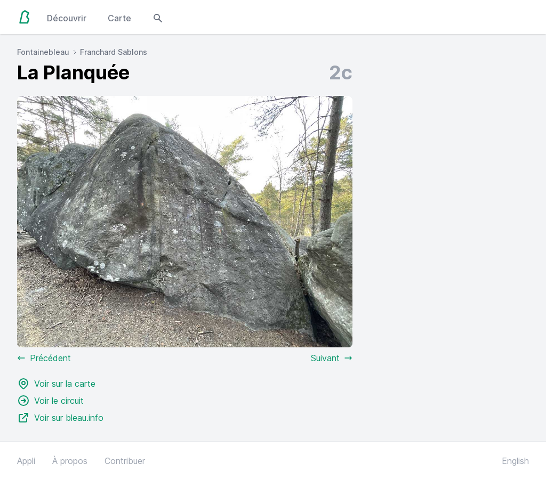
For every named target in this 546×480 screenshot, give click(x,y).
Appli (26, 460)
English (515, 460)
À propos (69, 460)
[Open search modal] (157, 17)
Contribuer (125, 460)
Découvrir (66, 18)
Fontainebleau (43, 51)
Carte (119, 18)
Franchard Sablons (113, 51)
